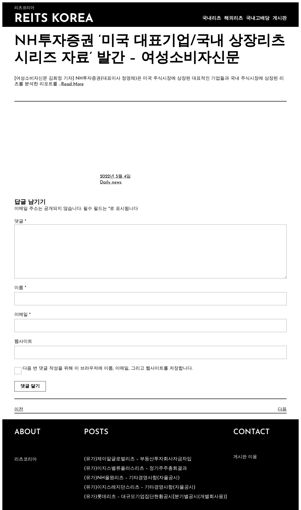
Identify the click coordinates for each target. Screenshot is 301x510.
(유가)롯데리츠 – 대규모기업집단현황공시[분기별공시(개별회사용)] (155, 496)
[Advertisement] (150, 137)
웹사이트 (23, 341)
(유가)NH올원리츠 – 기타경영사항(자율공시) (132, 478)
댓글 (20, 221)
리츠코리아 (25, 459)
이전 (18, 409)
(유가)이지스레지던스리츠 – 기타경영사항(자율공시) (139, 487)
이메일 (22, 315)
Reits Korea (53, 19)
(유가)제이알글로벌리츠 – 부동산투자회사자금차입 (138, 459)
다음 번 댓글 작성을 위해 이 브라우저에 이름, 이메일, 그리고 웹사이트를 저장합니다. (108, 368)
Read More (72, 84)
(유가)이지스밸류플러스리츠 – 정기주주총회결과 (135, 468)
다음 (282, 409)
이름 (20, 288)
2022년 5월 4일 (115, 176)
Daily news (111, 182)
